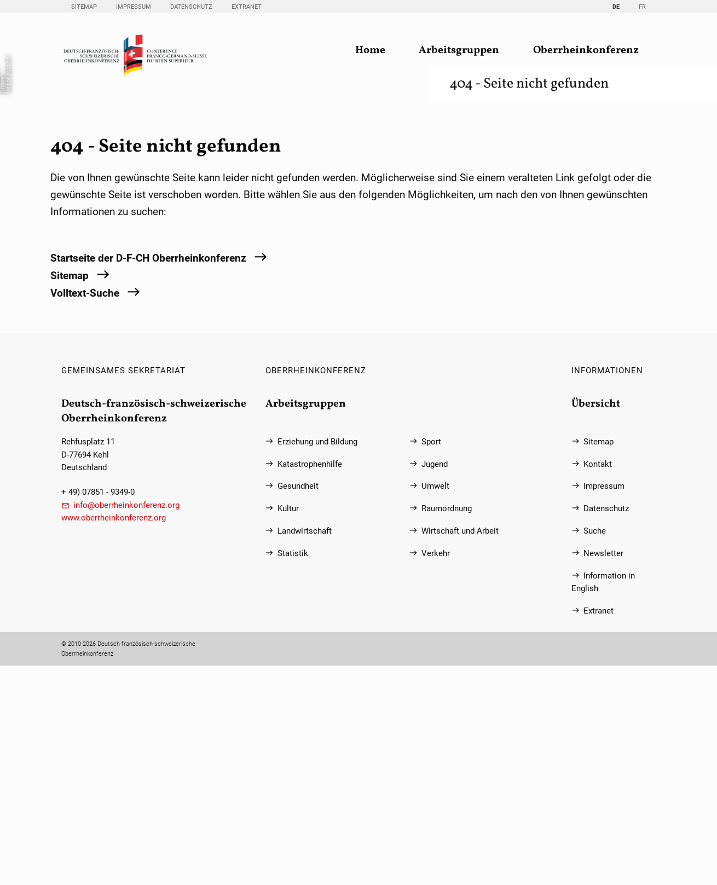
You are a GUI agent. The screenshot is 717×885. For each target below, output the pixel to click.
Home (370, 50)
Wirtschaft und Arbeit (460, 750)
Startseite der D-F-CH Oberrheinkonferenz (148, 478)
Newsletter (603, 773)
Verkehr (435, 773)
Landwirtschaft (304, 750)
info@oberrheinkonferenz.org (126, 724)
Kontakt (597, 683)
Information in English (603, 801)
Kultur (288, 728)
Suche (594, 750)
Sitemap (84, 6)
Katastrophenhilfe (309, 683)
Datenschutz (191, 6)
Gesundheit (298, 705)
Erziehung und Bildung (317, 661)
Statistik (292, 773)
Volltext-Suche (84, 512)
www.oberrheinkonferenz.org (113, 737)
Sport (431, 661)
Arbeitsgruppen (459, 50)
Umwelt (435, 705)
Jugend (434, 683)
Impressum (133, 6)
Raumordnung (446, 728)
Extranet (247, 6)
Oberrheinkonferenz (586, 50)
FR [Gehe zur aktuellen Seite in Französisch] (642, 6)
